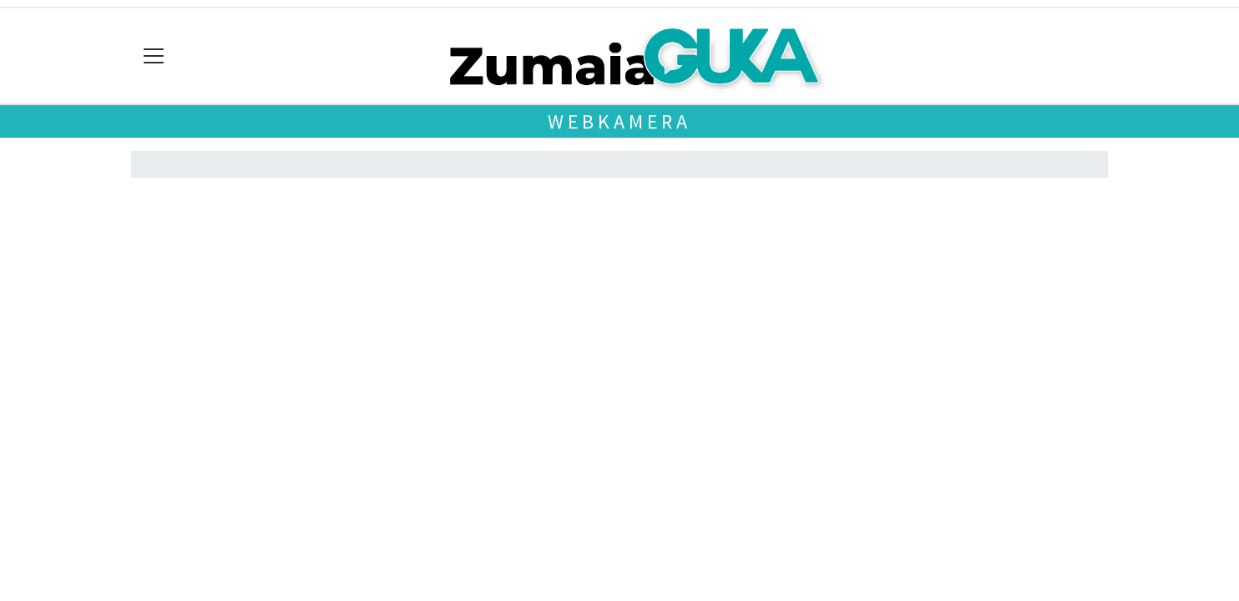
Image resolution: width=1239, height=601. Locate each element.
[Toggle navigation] (154, 56)
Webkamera (619, 121)
